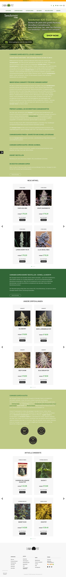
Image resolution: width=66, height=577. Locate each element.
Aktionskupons (25, 560)
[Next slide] (63, 226)
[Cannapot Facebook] (49, 566)
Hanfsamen (8, 10)
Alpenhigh (49, 559)
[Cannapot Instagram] (47, 566)
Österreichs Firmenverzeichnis (50, 562)
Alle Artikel (13, 564)
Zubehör (58, 10)
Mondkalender (37, 567)
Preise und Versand (14, 561)
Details (22, 220)
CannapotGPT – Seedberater (25, 568)
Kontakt (36, 563)
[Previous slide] (2, 226)
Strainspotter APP (26, 562)
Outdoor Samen (29, 10)
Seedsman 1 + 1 (26, 0)
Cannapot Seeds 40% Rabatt (37, 0)
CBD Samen (39, 10)
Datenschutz (25, 564)
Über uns (12, 559)
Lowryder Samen (18, 10)
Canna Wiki (13, 568)
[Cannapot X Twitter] (51, 566)
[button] (31, 266)
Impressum (13, 566)
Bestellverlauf (37, 560)
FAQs (36, 565)
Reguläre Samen (49, 10)
